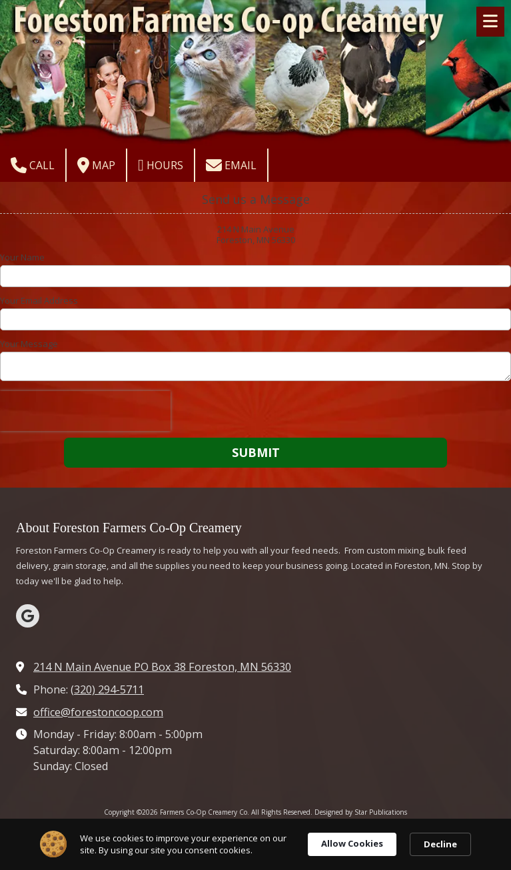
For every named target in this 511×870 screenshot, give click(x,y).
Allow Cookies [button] (352, 843)
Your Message (29, 343)
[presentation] (85, 411)
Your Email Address (39, 300)
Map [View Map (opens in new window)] (96, 165)
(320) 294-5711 (107, 689)
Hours (160, 165)
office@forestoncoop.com (98, 712)
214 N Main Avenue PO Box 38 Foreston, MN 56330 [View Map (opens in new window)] (162, 666)
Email (231, 165)
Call (33, 165)
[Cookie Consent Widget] (255, 844)
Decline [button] (440, 844)
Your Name (22, 257)
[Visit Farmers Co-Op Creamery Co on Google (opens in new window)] (27, 616)
